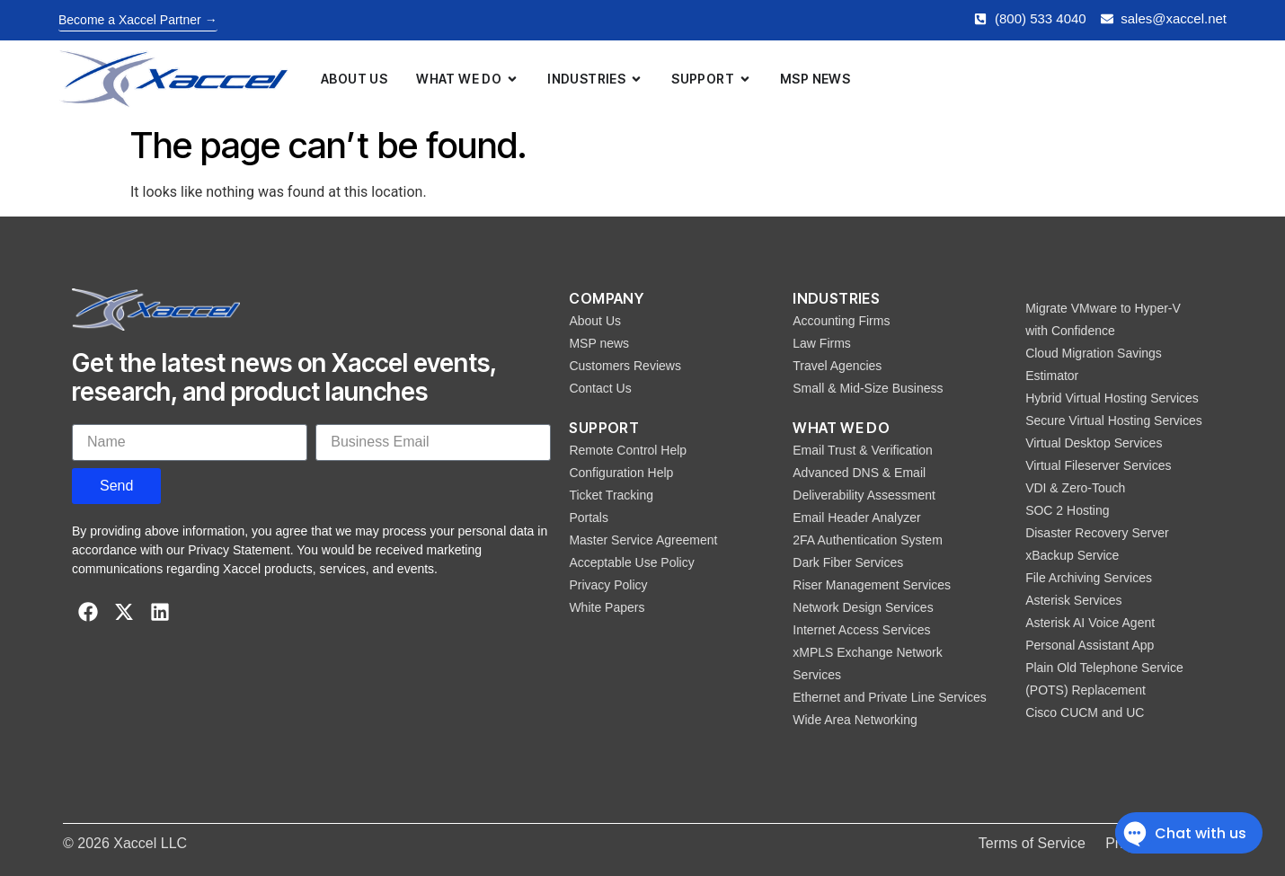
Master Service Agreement (643, 540)
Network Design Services (863, 607)
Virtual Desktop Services (1093, 443)
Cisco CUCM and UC (1084, 712)
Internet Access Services (861, 630)
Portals (588, 517)
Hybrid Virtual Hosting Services (1112, 398)
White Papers (606, 607)
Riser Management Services (872, 585)
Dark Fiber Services (848, 562)
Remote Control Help (628, 450)
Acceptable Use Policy (631, 562)
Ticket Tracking (611, 495)
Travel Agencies (837, 365)
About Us (595, 321)
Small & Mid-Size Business (868, 388)
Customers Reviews (624, 365)
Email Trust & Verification (863, 450)
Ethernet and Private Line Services (890, 697)
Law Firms (822, 343)
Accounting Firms (841, 321)
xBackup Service (1072, 555)
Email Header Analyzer (856, 517)
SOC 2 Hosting (1067, 510)
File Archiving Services (1088, 578)
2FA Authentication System (868, 540)
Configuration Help (621, 472)
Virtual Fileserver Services (1098, 465)
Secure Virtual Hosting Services (1113, 420)
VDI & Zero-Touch (1075, 488)
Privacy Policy (608, 585)
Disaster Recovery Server (1097, 533)
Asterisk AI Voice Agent (1090, 622)
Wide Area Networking (855, 719)
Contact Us (600, 388)
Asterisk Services (1073, 600)
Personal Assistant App (1089, 645)
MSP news (599, 343)
